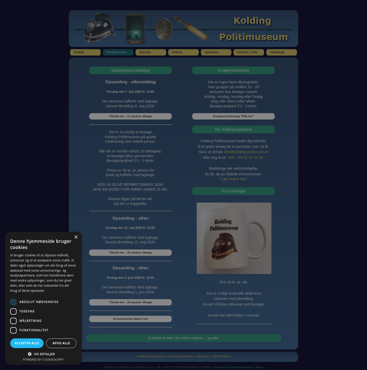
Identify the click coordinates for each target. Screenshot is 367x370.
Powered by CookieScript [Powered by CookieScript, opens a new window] (43, 359)
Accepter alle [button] (27, 343)
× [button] (76, 237)
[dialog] (183, 185)
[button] (43, 353)
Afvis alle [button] (61, 343)
